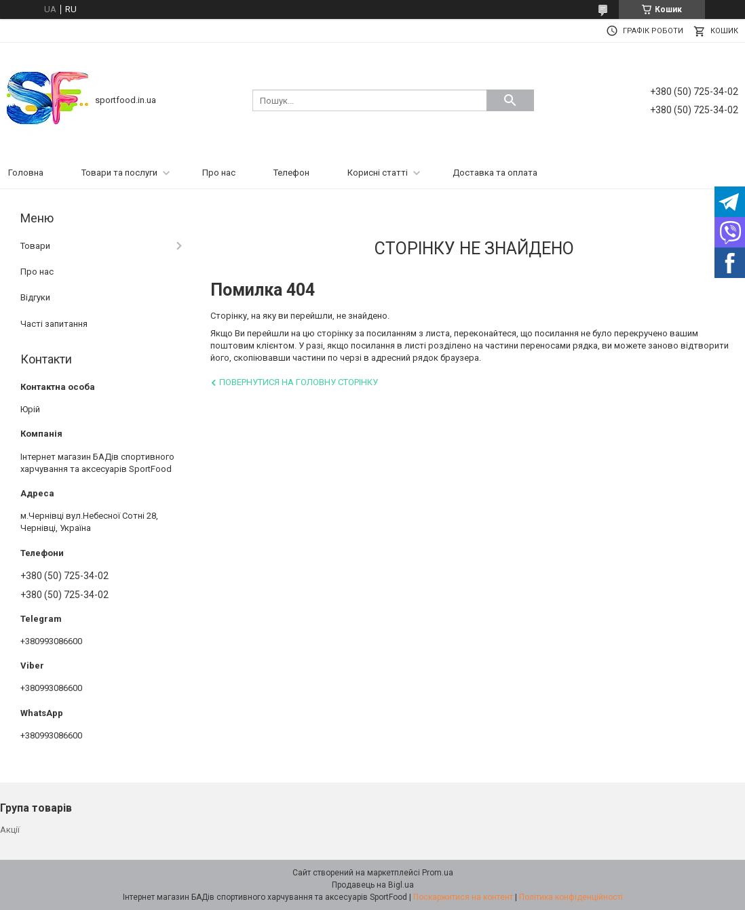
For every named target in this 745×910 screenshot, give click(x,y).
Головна (25, 172)
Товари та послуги (119, 172)
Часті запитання (54, 324)
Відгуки (35, 297)
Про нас (218, 172)
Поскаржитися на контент (463, 897)
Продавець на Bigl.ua (373, 885)
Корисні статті (377, 172)
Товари (35, 246)
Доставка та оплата (495, 172)
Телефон (291, 172)
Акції (10, 830)
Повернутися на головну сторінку (298, 382)
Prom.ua (437, 872)
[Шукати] (510, 100)
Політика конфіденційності (571, 897)
